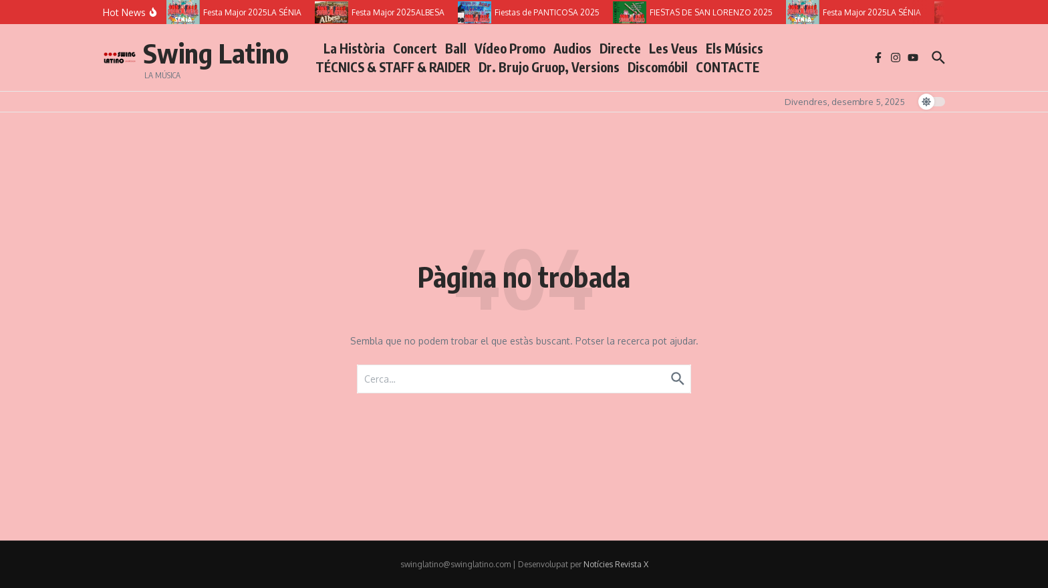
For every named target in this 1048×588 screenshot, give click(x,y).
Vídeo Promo (510, 48)
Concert (415, 48)
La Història (354, 48)
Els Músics (734, 48)
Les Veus (673, 48)
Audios (572, 48)
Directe (620, 48)
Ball (456, 48)
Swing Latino (216, 53)
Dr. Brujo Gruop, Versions (549, 67)
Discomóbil (658, 67)
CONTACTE (727, 67)
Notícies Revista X (615, 564)
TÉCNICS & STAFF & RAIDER (393, 67)
